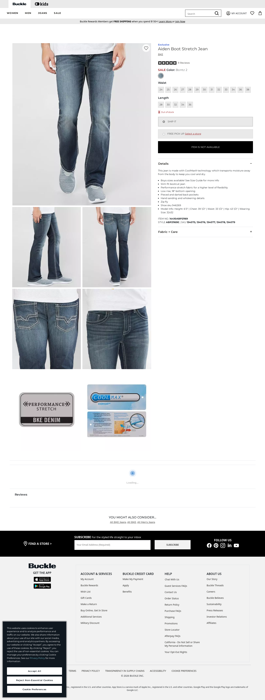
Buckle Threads (215, 585)
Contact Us (171, 592)
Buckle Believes (215, 597)
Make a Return (89, 604)
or (167, 21)
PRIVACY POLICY (91, 670)
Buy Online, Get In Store (94, 610)
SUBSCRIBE (172, 544)
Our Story (212, 579)
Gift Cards (86, 597)
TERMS (72, 670)
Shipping (169, 617)
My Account (87, 579)
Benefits (127, 591)
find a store (40, 544)
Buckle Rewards (89, 585)
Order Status (172, 598)
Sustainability (214, 604)
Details (205, 163)
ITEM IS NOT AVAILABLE (205, 147)
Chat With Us (172, 579)
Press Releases (215, 610)
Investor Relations (217, 616)
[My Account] (236, 13)
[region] (34, 659)
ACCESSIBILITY (158, 670)
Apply (126, 585)
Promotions (171, 623)
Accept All (34, 671)
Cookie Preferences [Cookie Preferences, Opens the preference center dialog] (34, 689)
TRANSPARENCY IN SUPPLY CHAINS (124, 670)
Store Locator (172, 629)
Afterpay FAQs (172, 636)
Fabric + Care (205, 232)
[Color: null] (161, 76)
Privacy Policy (37, 658)
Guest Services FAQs (176, 585)
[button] (12, 13)
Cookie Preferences (184, 670)
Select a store (193, 133)
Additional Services (91, 616)
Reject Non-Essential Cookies (34, 680)
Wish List (86, 591)
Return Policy (172, 604)
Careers (211, 591)
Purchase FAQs (173, 610)
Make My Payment (133, 579)
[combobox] (199, 13)
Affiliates (211, 623)
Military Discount (90, 623)
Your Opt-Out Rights (176, 652)
